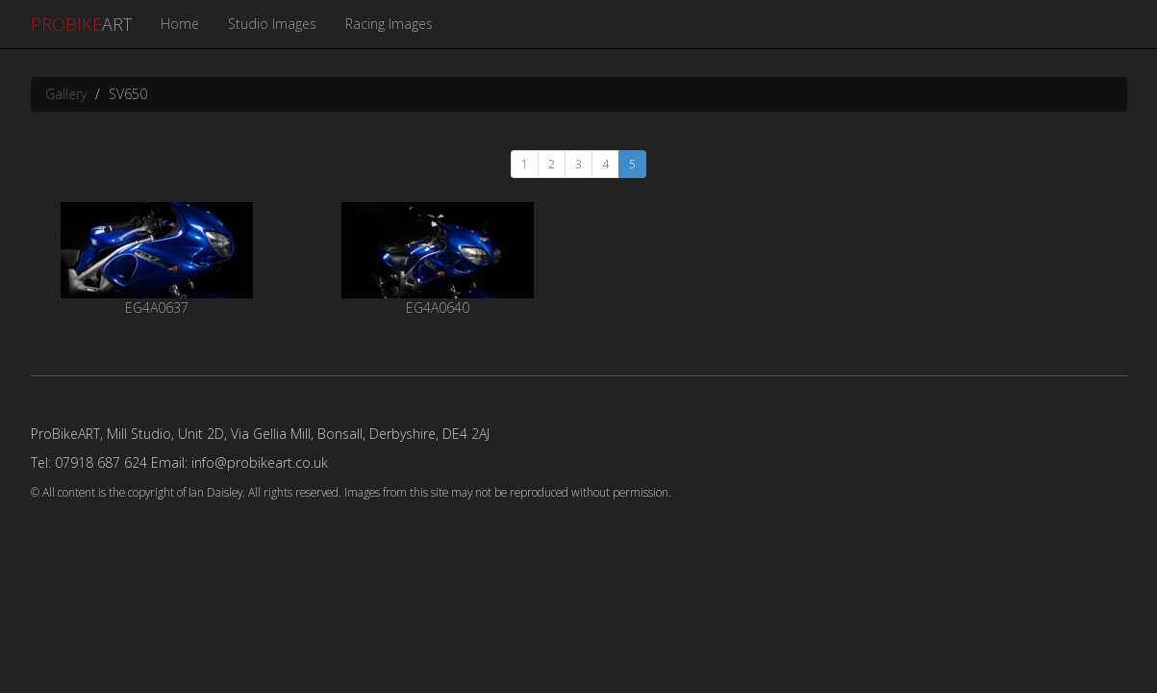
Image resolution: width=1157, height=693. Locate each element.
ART (81, 24)
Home (180, 23)
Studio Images (272, 23)
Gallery (66, 94)
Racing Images (389, 23)
